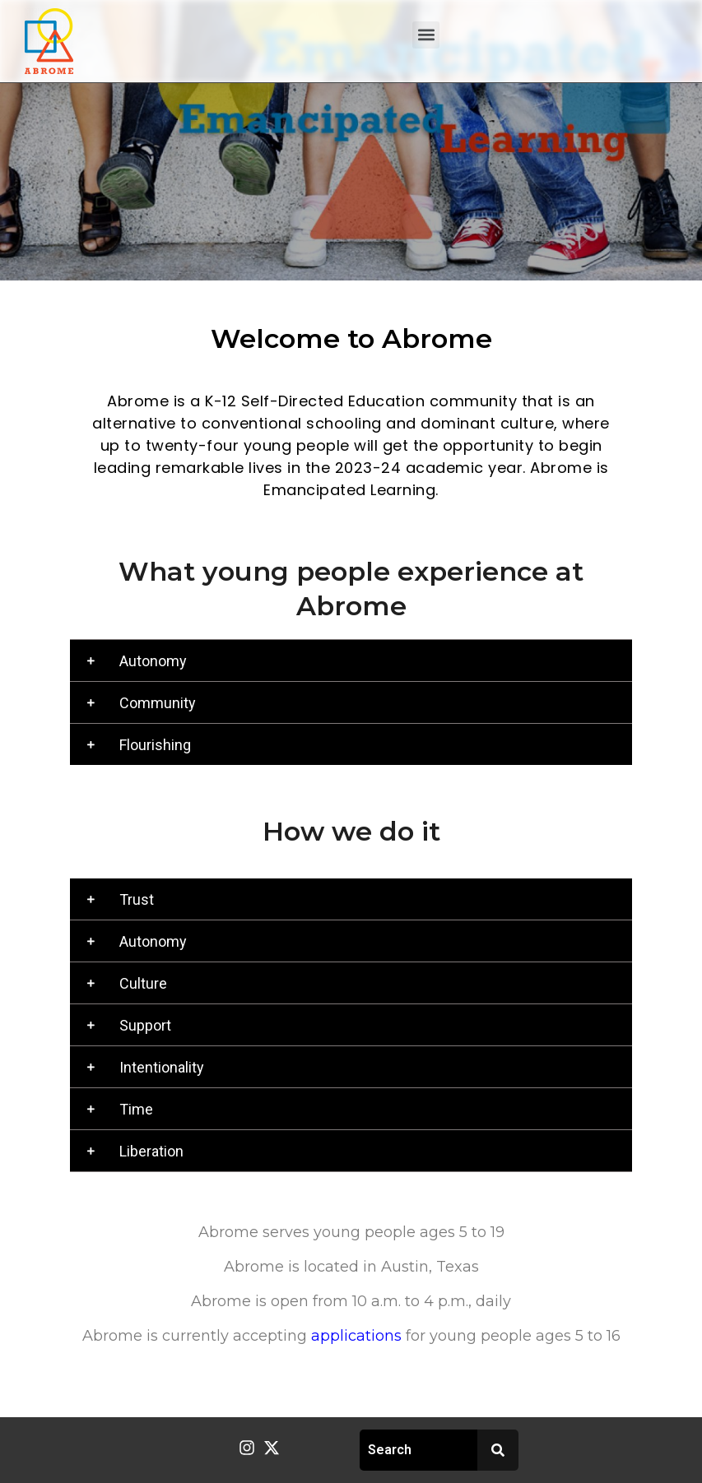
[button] (425, 35)
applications (356, 1336)
